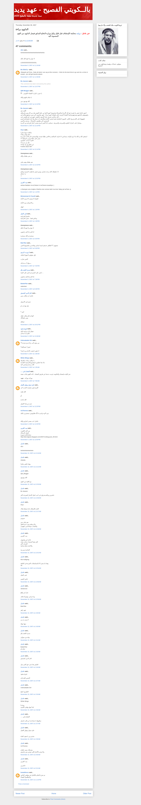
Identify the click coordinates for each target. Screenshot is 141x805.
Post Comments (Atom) (57, 799)
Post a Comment (23, 784)
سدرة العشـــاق (25, 270)
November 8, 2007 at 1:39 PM (30, 221)
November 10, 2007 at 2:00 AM (30, 755)
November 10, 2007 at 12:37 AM (31, 511)
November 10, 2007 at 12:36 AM (31, 498)
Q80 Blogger (25, 90)
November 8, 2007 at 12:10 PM (30, 104)
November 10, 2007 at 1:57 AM (30, 723)
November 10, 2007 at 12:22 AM (31, 467)
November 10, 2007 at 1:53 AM (30, 694)
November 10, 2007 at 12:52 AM (31, 552)
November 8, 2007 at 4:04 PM (30, 239)
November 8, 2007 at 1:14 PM (30, 192)
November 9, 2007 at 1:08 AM (30, 354)
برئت (78, 33)
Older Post (87, 793)
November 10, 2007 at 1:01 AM (30, 640)
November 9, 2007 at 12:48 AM (30, 336)
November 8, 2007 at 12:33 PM (30, 165)
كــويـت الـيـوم (25, 252)
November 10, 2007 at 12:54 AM (31, 568)
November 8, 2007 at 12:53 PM (30, 178)
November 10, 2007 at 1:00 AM (30, 613)
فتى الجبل (24, 214)
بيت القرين (24, 182)
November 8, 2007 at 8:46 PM (30, 289)
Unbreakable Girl (26, 340)
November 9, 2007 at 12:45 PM (30, 424)
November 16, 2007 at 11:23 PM (31, 780)
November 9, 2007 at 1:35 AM (30, 367)
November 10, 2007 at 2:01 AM (30, 768)
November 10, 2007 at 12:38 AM (31, 529)
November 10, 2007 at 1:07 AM (30, 681)
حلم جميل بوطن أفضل (27, 385)
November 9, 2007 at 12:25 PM (30, 406)
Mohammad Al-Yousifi (28, 196)
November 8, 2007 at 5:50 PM (30, 248)
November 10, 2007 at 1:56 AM (30, 710)
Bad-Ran (23, 243)
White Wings (25, 358)
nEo (22, 50)
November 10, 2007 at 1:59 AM (30, 739)
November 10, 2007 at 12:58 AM (31, 582)
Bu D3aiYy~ (25, 69)
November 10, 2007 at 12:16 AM (31, 453)
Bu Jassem (24, 81)
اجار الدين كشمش (26, 293)
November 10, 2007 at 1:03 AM (30, 651)
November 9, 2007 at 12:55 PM (30, 439)
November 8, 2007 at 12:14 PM (30, 149)
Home (54, 793)
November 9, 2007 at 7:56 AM (30, 381)
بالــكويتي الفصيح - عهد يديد (52, 9)
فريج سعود (24, 329)
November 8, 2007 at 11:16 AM (30, 65)
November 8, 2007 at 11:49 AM (30, 77)
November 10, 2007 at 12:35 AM (31, 484)
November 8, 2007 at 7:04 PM (30, 266)
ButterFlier (24, 283)
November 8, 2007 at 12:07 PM (30, 86)
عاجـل (22, 444)
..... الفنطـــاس (25, 371)
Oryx (22, 130)
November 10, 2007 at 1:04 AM (30, 667)
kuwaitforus (25, 772)
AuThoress (24, 410)
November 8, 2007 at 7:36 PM (30, 279)
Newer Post (20, 793)
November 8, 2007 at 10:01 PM (30, 324)
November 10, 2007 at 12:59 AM (31, 599)
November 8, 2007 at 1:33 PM (30, 209)
